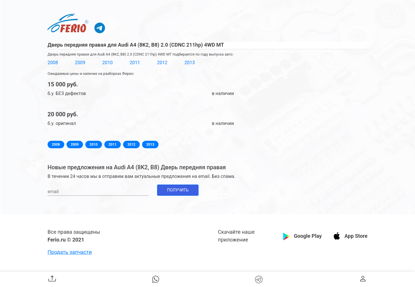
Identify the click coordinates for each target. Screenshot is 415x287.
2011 (135, 62)
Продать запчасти (70, 252)
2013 (189, 62)
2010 (107, 62)
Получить (178, 190)
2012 (162, 62)
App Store (355, 236)
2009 (80, 62)
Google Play (308, 236)
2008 (53, 62)
